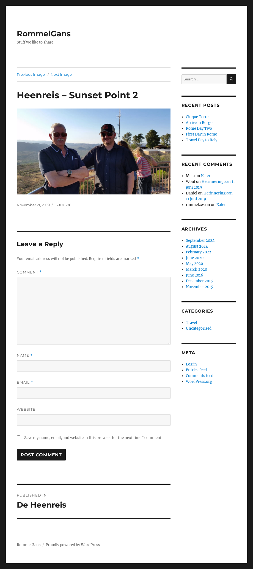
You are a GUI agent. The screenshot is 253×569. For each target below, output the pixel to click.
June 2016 (194, 275)
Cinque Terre (197, 117)
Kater (205, 176)
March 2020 (196, 269)
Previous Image (31, 74)
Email (25, 382)
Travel (191, 322)
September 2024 (200, 240)
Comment (29, 272)
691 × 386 (63, 205)
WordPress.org (199, 381)
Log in (191, 364)
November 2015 (199, 286)
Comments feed (199, 375)
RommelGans (44, 33)
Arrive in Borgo (199, 122)
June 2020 (195, 258)
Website (26, 409)
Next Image (61, 74)
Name (25, 355)
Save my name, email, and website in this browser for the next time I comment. (93, 437)
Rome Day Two (199, 128)
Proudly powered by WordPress (73, 545)
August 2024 (197, 246)
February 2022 (198, 252)
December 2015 (199, 281)
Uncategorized (198, 328)
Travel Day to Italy (201, 140)
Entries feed (196, 370)
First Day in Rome (201, 134)
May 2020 (194, 263)
